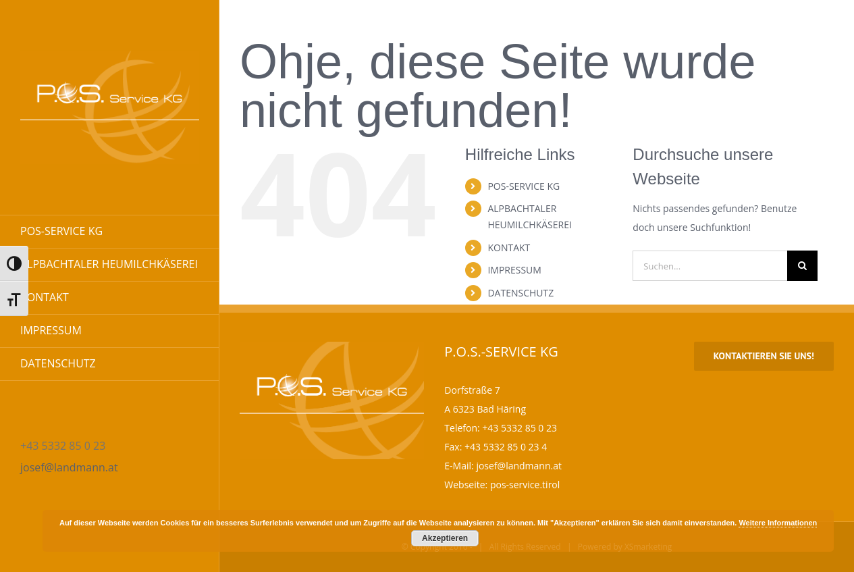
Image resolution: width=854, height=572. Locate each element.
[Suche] (802, 266)
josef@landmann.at (69, 467)
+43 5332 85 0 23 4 (505, 446)
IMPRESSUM (514, 269)
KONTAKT (508, 247)
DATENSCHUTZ (520, 292)
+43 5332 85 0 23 (519, 427)
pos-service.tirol (525, 484)
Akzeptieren (445, 538)
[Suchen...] (709, 266)
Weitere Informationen (778, 523)
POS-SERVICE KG (523, 186)
